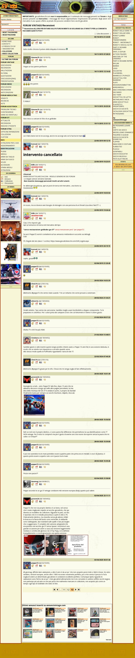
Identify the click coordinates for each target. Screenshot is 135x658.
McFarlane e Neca (121, 99)
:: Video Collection (9, 53)
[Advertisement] (119, 12)
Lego (115, 68)
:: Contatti (5, 44)
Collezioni (6, 134)
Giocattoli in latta (122, 97)
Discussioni (6, 65)
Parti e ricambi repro (122, 61)
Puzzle (116, 149)
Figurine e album (120, 135)
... (60, 589)
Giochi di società (120, 109)
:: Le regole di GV (8, 46)
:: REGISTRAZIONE (8, 35)
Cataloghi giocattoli (123, 111)
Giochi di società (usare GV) (120, 138)
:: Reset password (9, 32)
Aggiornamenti (8, 145)
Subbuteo (117, 146)
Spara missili (6, 167)
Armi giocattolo (120, 102)
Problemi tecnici (8, 109)
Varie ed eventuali (9, 115)
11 (64, 589)
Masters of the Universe (120, 57)
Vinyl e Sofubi (119, 52)
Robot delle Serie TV (122, 31)
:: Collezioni (6, 51)
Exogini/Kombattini (122, 85)
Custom (4, 137)
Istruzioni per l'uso (10, 143)
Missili (4, 154)
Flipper (116, 141)
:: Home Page (6, 41)
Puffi (115, 82)
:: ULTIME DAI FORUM (9, 59)
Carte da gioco (120, 130)
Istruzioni (5, 170)
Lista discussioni (102, 33)
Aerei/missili (118, 87)
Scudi (3, 162)
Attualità (5, 120)
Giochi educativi (120, 154)
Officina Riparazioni (10, 132)
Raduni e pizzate (8, 126)
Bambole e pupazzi (121, 75)
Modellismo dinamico (123, 132)
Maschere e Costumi (122, 144)
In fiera (4, 73)
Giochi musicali (120, 156)
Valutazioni (6, 70)
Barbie (116, 66)
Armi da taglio (7, 157)
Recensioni (6, 68)
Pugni (3, 151)
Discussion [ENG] (8, 78)
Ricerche (5, 101)
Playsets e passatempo (118, 105)
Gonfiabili (117, 151)
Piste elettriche (120, 159)
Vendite (4, 98)
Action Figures (119, 54)
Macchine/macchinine (123, 90)
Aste (3, 103)
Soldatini (117, 71)
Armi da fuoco (7, 159)
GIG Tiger (117, 95)
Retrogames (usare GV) (121, 126)
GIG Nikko (117, 92)
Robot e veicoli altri (122, 45)
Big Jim (116, 63)
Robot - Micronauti (122, 42)
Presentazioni (7, 81)
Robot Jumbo (119, 35)
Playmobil (117, 73)
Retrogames (118, 114)
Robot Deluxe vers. (121, 33)
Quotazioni (6, 76)
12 (68, 589)
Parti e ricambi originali (119, 48)
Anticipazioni (7, 92)
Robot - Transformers (119, 39)
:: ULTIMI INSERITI (120, 19)
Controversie (7, 112)
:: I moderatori (7, 49)
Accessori (5, 165)
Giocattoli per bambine (119, 79)
